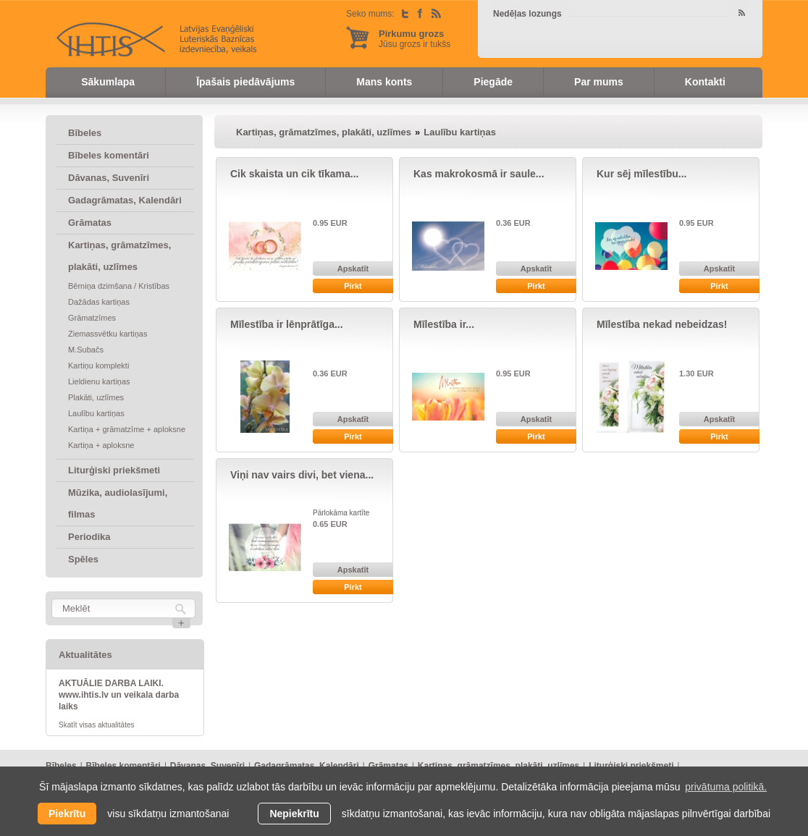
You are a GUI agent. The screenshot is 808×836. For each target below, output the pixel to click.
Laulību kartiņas (96, 413)
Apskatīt (353, 268)
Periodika (89, 536)
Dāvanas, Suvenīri (108, 177)
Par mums (598, 82)
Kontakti (705, 82)
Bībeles (84, 132)
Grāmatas (89, 222)
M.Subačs (86, 349)
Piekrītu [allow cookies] (67, 813)
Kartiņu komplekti (98, 365)
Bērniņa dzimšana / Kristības (118, 286)
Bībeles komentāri (108, 155)
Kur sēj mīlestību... (641, 174)
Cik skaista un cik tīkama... (294, 174)
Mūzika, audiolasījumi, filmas (117, 503)
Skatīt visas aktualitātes (97, 725)
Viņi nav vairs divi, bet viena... (302, 475)
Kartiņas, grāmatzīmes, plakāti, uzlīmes (119, 256)
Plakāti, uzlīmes (96, 397)
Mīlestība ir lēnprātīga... (286, 324)
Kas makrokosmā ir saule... (478, 174)
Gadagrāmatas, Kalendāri (125, 200)
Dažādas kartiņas (99, 301)
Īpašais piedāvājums (245, 82)
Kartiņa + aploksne (101, 445)
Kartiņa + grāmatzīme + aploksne (126, 429)
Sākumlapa (108, 82)
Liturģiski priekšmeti (114, 470)
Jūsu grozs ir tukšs (414, 38)
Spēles (83, 559)
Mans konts (384, 82)
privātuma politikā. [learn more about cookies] (726, 787)
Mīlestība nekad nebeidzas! (662, 324)
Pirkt (352, 286)
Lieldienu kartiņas (99, 381)
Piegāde (493, 82)
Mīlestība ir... (443, 324)
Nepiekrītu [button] (294, 813)
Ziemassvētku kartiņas (107, 333)
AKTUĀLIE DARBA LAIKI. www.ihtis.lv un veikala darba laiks (119, 695)
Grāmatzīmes (92, 317)
